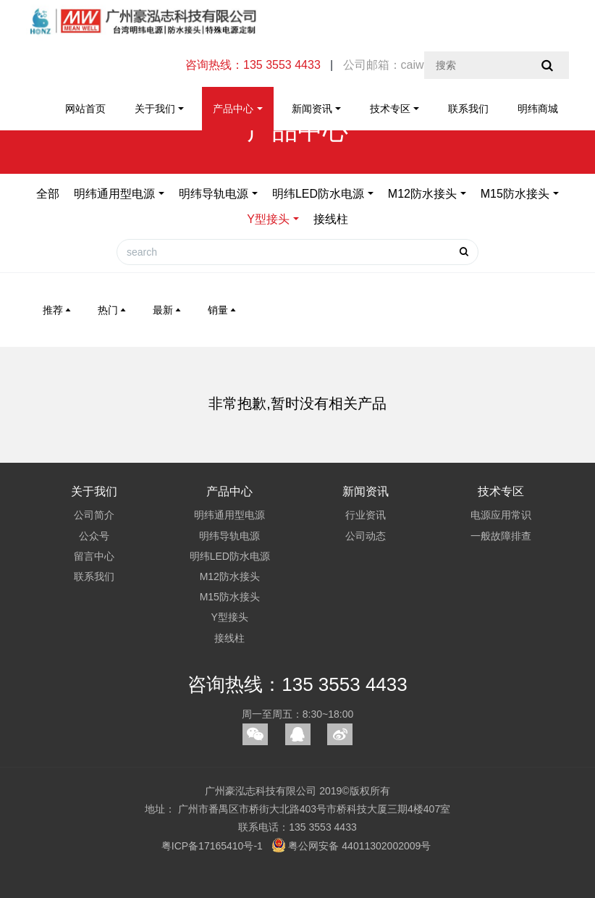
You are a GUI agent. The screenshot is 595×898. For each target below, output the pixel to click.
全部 (47, 194)
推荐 (58, 310)
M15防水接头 (515, 194)
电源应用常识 (500, 515)
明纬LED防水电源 (318, 194)
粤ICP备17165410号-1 (212, 846)
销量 (223, 310)
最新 (168, 310)
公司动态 (365, 536)
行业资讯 (365, 515)
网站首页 (85, 108)
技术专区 (390, 108)
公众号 (94, 536)
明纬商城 (538, 108)
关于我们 (155, 108)
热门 (113, 310)
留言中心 (94, 556)
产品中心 (233, 108)
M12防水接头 (422, 194)
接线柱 (330, 219)
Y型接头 (268, 219)
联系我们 (468, 108)
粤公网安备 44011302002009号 (351, 845)
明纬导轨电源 (213, 194)
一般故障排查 (500, 536)
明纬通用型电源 (114, 194)
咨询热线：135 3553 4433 (297, 684)
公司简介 (94, 515)
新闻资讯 (312, 108)
